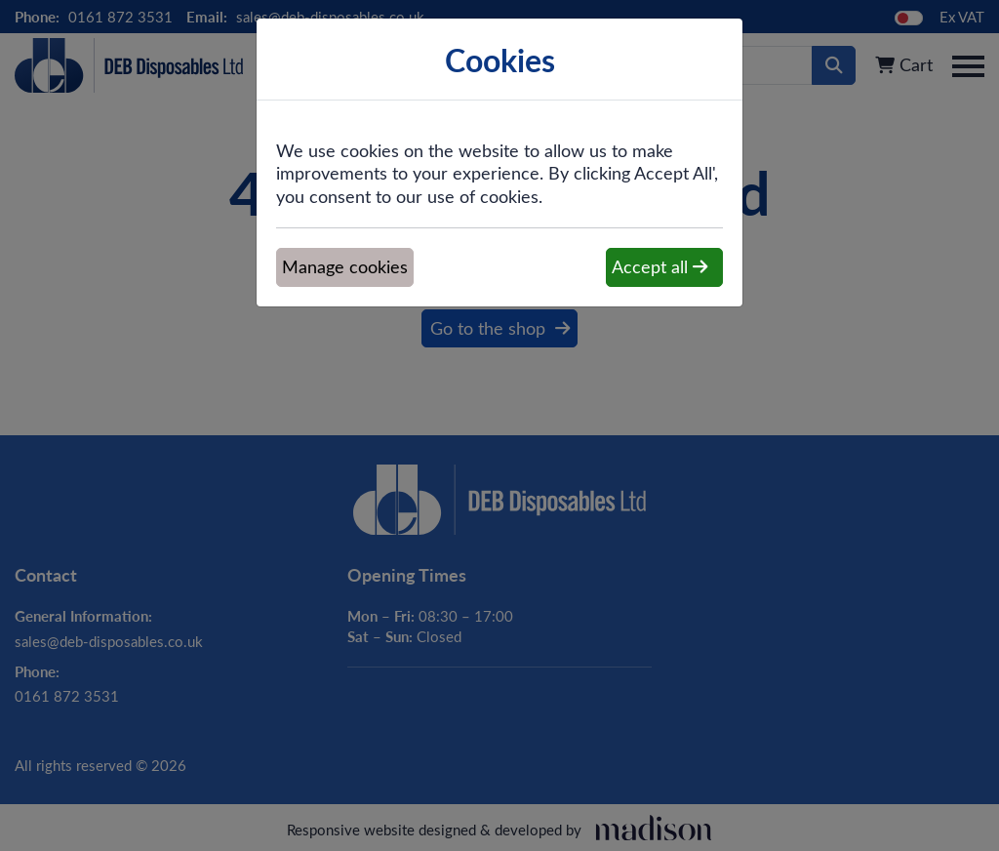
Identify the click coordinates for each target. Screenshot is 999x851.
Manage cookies (345, 266)
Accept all (659, 266)
